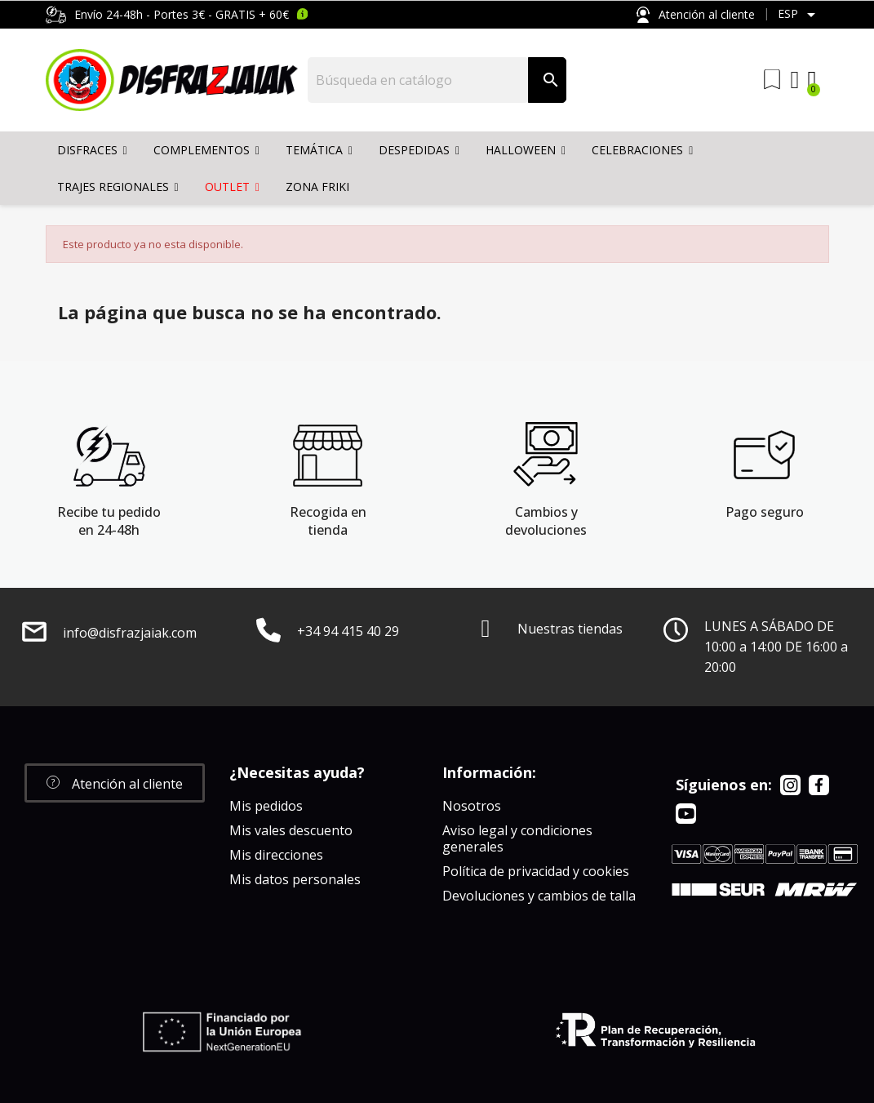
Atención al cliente (695, 15)
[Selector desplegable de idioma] (799, 14)
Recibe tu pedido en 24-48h (109, 521)
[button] (114, 783)
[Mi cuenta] (795, 80)
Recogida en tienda (328, 521)
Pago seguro (764, 512)
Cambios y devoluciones (546, 521)
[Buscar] (418, 80)
